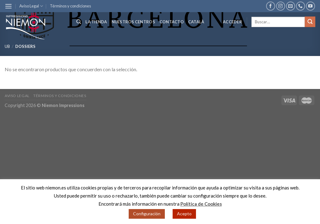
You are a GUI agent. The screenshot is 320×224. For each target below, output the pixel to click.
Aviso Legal (31, 6)
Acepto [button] (184, 213)
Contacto (172, 21)
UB (7, 46)
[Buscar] (78, 22)
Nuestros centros (133, 21)
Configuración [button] (146, 213)
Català (196, 21)
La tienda (96, 21)
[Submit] (310, 21)
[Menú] (8, 6)
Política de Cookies (201, 204)
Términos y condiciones (70, 5)
